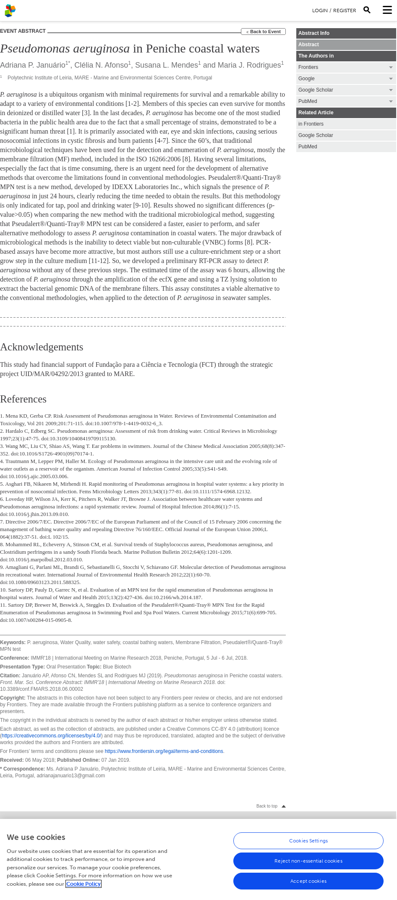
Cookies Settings (308, 844)
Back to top (266, 806)
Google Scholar (315, 135)
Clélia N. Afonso (101, 65)
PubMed (307, 147)
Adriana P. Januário (32, 65)
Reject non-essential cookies (308, 864)
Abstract (308, 44)
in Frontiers (311, 124)
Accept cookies (308, 884)
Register (344, 10)
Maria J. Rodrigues (249, 65)
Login (320, 10)
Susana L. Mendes (166, 65)
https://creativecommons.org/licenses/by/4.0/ (51, 736)
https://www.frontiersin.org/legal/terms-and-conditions (164, 751)
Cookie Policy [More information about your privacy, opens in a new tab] (83, 887)
